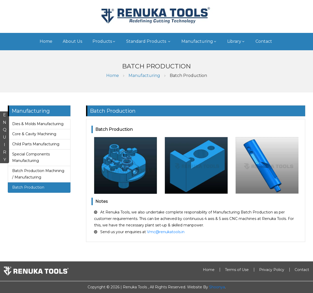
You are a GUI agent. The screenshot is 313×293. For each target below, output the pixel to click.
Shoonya (217, 287)
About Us (72, 41)
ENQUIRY (4, 137)
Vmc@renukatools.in (165, 232)
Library (236, 41)
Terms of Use (237, 269)
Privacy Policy (271, 269)
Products (104, 41)
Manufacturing (199, 41)
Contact (263, 41)
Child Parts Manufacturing (35, 144)
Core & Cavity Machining (34, 134)
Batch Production (188, 75)
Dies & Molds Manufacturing (37, 124)
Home (46, 41)
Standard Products (148, 41)
